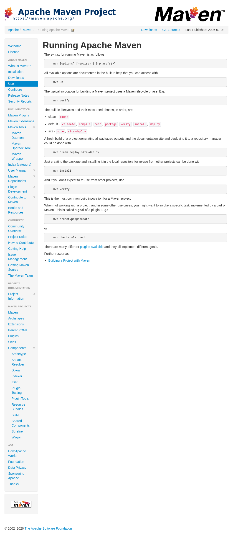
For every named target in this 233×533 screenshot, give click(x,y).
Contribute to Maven (22, 200)
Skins (12, 342)
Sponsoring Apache (16, 476)
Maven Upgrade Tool (21, 146)
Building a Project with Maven (69, 260)
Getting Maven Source (18, 267)
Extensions (16, 324)
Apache (13, 30)
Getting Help (17, 248)
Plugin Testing (17, 390)
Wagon (17, 437)
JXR (15, 382)
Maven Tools (22, 127)
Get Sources (171, 30)
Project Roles (17, 237)
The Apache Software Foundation (48, 528)
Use (11, 83)
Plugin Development (22, 189)
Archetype (19, 354)
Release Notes (18, 95)
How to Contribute (21, 243)
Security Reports (20, 101)
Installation (15, 72)
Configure (15, 89)
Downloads (149, 30)
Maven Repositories (22, 179)
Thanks (13, 484)
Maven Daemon (18, 135)
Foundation (16, 461)
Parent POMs (17, 330)
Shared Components (21, 423)
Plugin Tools (20, 398)
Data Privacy (17, 467)
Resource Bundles (18, 407)
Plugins (13, 336)
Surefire (17, 431)
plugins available (92, 247)
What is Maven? (19, 66)
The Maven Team (20, 275)
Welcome (14, 46)
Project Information (22, 296)
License (13, 52)
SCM (15, 415)
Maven (27, 30)
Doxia (16, 370)
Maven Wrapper (18, 156)
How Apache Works (17, 453)
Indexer (17, 376)
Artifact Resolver (18, 362)
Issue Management (17, 257)
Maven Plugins (18, 115)
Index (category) (19, 164)
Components (22, 348)
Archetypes (16, 318)
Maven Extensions (21, 121)
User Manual (22, 170)
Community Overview (16, 228)
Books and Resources (15, 210)
